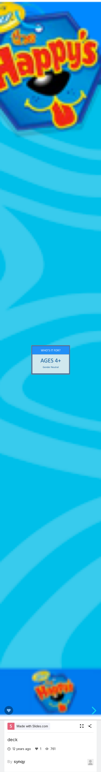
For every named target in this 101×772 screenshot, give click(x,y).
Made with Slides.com (32, 726)
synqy (19, 761)
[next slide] (93, 711)
